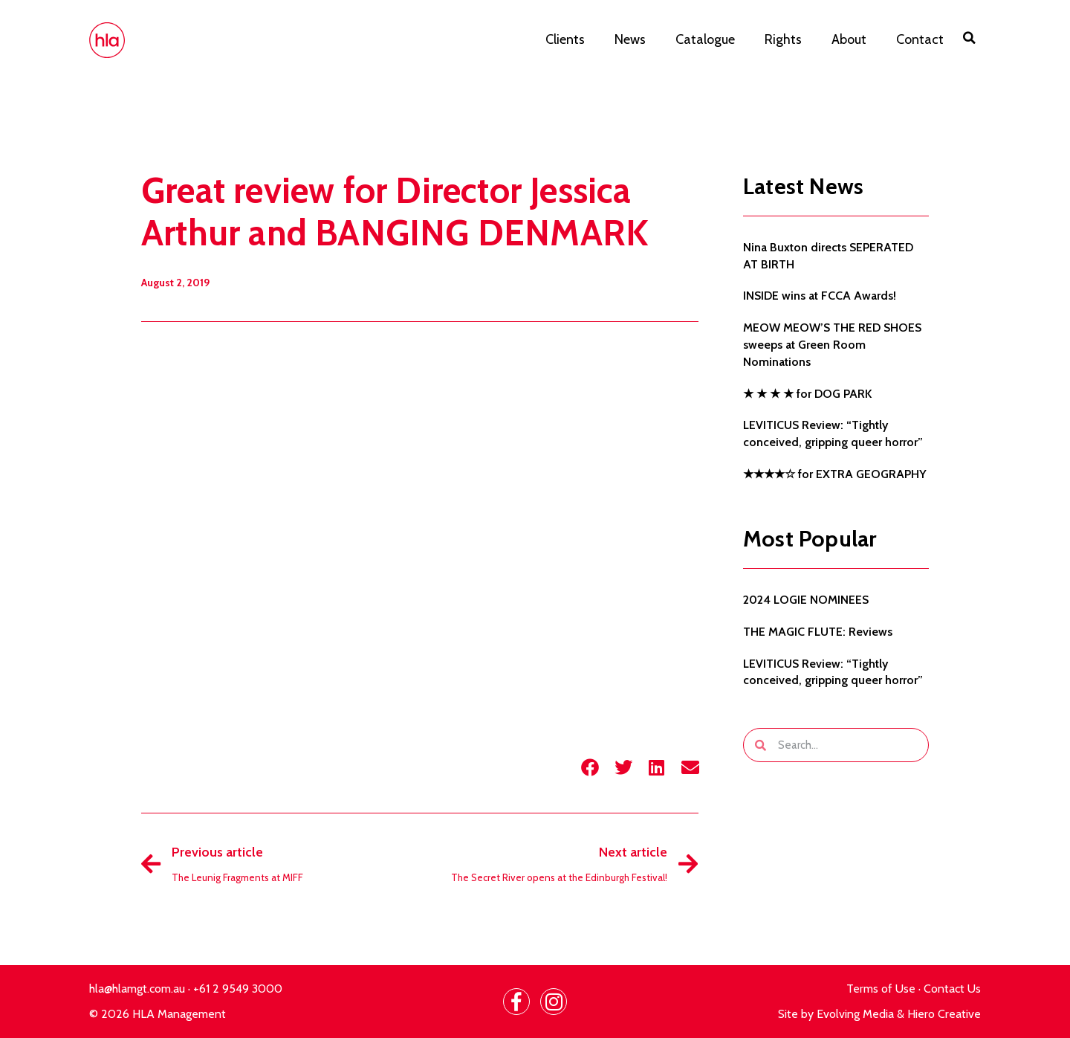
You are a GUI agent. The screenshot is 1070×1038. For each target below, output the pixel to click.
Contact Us (952, 988)
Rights (783, 39)
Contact (920, 39)
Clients (565, 39)
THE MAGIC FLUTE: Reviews (817, 632)
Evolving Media (855, 1014)
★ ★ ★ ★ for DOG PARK (807, 394)
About (848, 39)
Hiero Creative (944, 1014)
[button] (970, 38)
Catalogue (705, 39)
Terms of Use (880, 988)
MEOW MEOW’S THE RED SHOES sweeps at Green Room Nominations (832, 344)
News (630, 39)
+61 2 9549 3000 (237, 988)
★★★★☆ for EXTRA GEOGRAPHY (835, 474)
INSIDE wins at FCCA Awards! (819, 295)
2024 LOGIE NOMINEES (806, 600)
